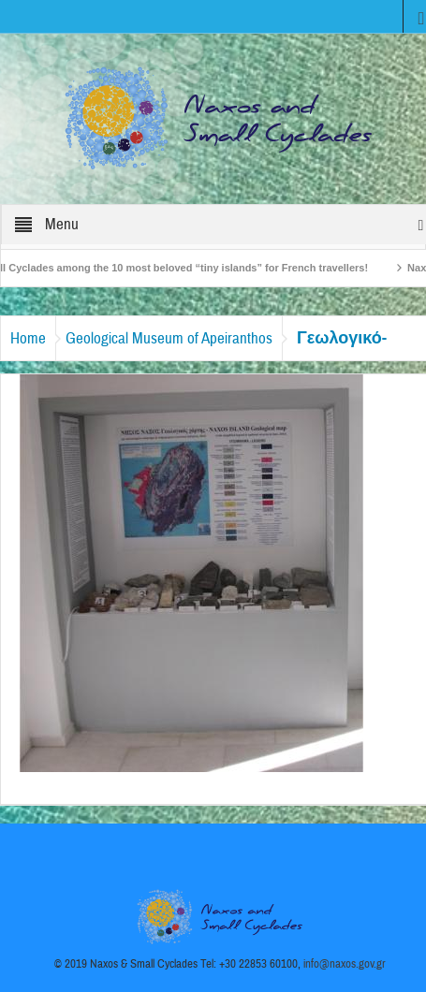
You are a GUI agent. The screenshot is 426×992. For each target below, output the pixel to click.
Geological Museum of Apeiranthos (169, 338)
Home (28, 338)
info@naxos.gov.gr (344, 963)
